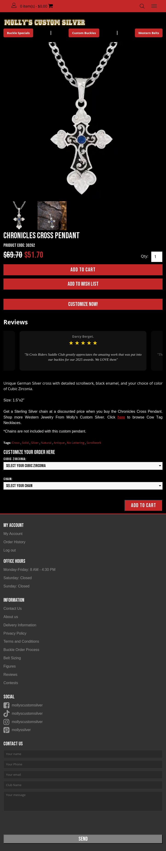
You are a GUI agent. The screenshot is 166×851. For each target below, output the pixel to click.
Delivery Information (19, 625)
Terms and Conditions (21, 641)
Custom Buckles (84, 33)
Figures (9, 666)
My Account (13, 534)
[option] (83, 351)
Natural (46, 443)
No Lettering (76, 443)
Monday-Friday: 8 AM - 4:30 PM (29, 570)
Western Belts (148, 33)
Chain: (7, 479)
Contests (10, 683)
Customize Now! (83, 304)
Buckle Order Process (21, 650)
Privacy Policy (14, 633)
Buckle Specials (18, 33)
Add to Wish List (83, 284)
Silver (35, 443)
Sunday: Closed (16, 586)
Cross (16, 443)
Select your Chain (19, 485)
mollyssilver (21, 730)
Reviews (10, 675)
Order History (14, 542)
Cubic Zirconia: (14, 459)
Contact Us (12, 608)
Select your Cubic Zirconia (26, 465)
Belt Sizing (12, 658)
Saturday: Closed (17, 578)
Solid (25, 443)
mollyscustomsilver (27, 705)
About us (10, 617)
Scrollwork (94, 443)
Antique (59, 443)
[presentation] (38, 822)
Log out (9, 550)
